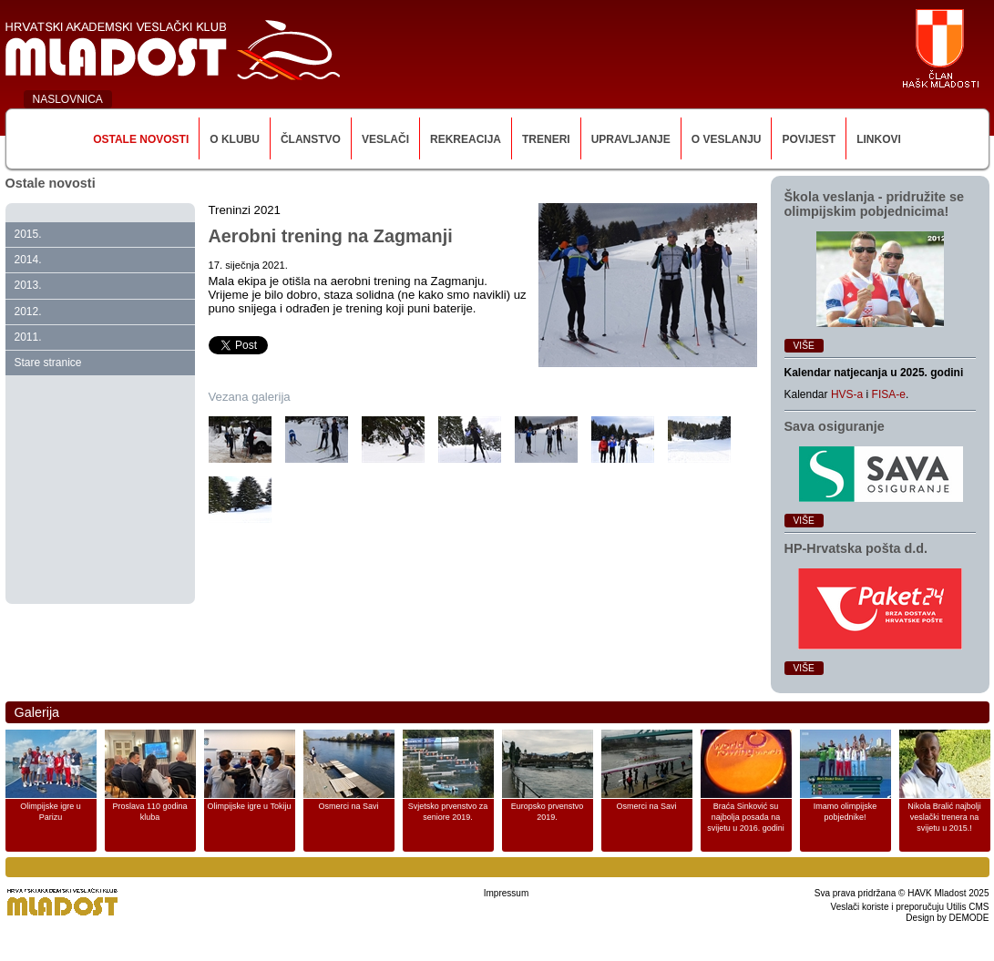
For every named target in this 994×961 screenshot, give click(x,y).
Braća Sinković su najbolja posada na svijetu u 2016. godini (745, 817)
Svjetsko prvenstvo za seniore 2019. (448, 812)
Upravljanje (631, 139)
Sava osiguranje (834, 426)
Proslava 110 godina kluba (149, 812)
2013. (28, 285)
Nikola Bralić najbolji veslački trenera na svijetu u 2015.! (944, 817)
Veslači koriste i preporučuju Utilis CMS (910, 907)
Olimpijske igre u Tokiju (250, 806)
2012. (28, 311)
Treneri (546, 139)
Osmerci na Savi (348, 806)
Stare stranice (48, 362)
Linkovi (878, 139)
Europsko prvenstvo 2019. (547, 812)
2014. (28, 259)
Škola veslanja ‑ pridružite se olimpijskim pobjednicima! (874, 204)
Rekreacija (465, 139)
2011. (28, 337)
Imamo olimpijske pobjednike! (845, 812)
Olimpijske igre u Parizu (50, 812)
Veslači (385, 139)
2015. (28, 234)
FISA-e (889, 394)
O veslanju (727, 139)
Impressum (506, 893)
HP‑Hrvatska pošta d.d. (856, 548)
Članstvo (311, 139)
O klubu (235, 139)
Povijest (808, 139)
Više (804, 346)
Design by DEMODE (947, 918)
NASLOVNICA (68, 99)
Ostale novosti (141, 139)
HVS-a (847, 394)
